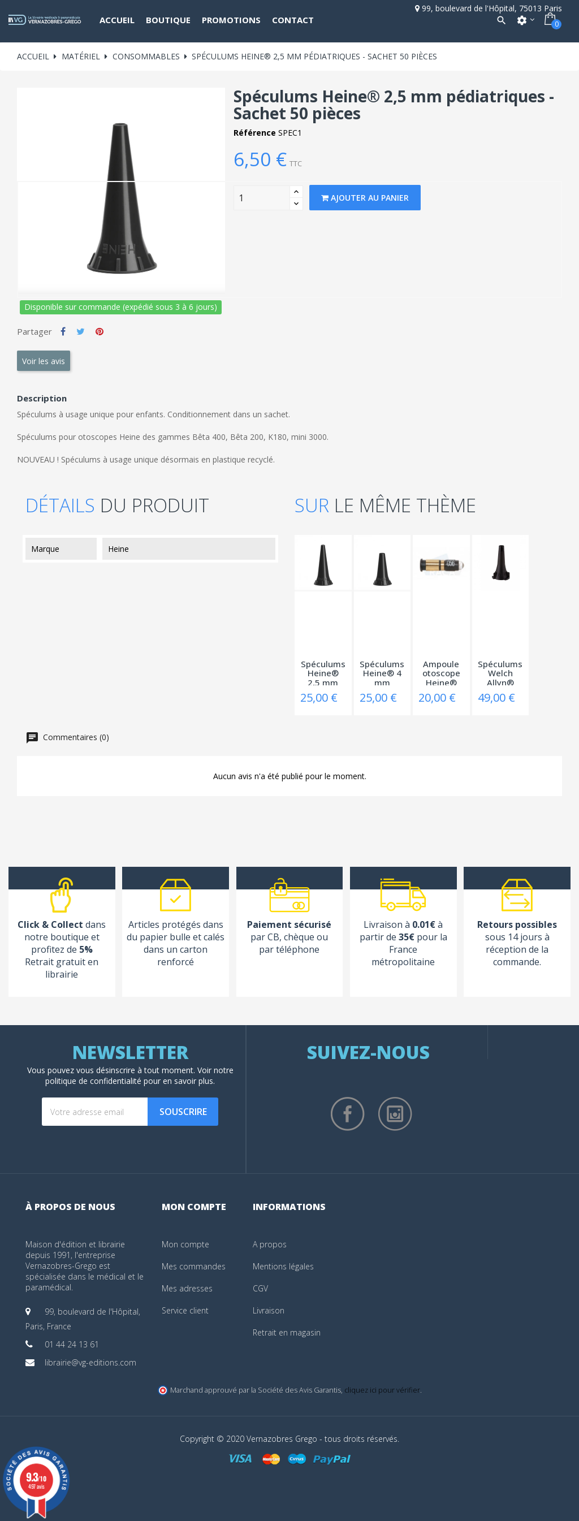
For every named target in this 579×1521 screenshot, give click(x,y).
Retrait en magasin (287, 1332)
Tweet (80, 331)
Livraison (268, 1310)
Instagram (395, 1114)
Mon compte (185, 1244)
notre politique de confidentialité (139, 1075)
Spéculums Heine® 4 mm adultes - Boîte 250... (382, 672)
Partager (63, 331)
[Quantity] (262, 197)
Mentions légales (283, 1266)
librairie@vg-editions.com (90, 1362)
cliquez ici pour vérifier (382, 1390)
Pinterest (99, 331)
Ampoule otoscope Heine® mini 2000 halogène (441, 672)
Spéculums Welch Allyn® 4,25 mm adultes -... (500, 672)
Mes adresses (187, 1288)
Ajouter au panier (365, 197)
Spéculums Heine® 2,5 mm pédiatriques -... (323, 672)
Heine (118, 548)
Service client (185, 1310)
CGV (260, 1288)
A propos (270, 1244)
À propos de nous (70, 1206)
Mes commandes (194, 1266)
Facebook (348, 1114)
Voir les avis (43, 361)
